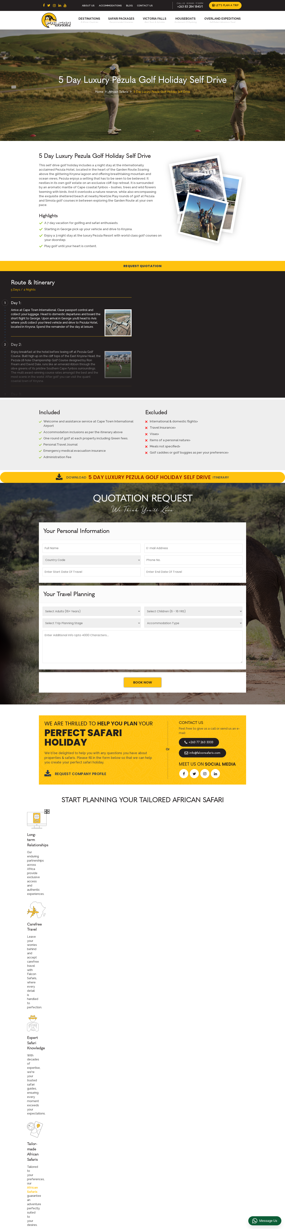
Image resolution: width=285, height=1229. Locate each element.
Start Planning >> (182, 870)
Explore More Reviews (142, 993)
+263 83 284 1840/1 (190, 6)
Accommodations (110, 5)
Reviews (205, 1155)
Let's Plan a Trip (225, 5)
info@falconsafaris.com (202, 753)
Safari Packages (121, 18)
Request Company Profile (75, 773)
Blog (129, 5)
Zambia (107, 1167)
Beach (155, 1155)
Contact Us (145, 5)
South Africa (111, 1144)
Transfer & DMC (210, 1167)
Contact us (158, 1150)
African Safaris (118, 91)
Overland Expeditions (222, 18)
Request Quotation (142, 266)
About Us (88, 5)
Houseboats (185, 18)
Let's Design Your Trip (66, 1088)
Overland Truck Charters (216, 1173)
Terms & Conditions (212, 1144)
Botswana (109, 1155)
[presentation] (32, 933)
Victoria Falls (154, 18)
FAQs (203, 1161)
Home (99, 91)
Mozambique (111, 1178)
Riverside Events (211, 1178)
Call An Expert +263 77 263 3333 (120, 870)
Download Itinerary (142, 477)
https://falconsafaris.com (225, 1208)
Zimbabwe (109, 1161)
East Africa (110, 1150)
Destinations (89, 18)
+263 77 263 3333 (198, 742)
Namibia (108, 1173)
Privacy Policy (209, 1150)
